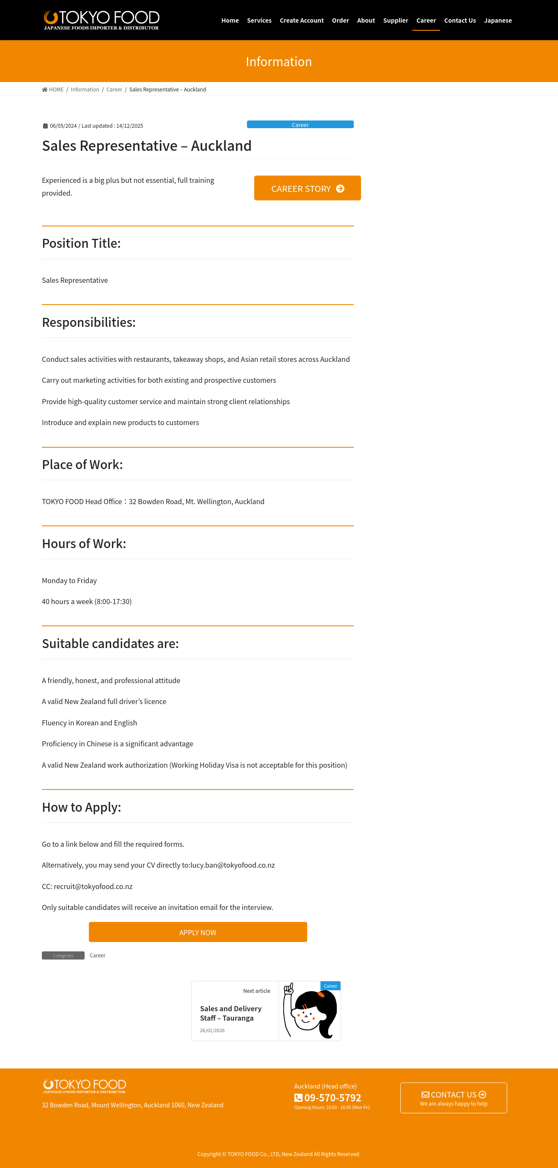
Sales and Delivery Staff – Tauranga (230, 1013)
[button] (307, 188)
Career (300, 124)
